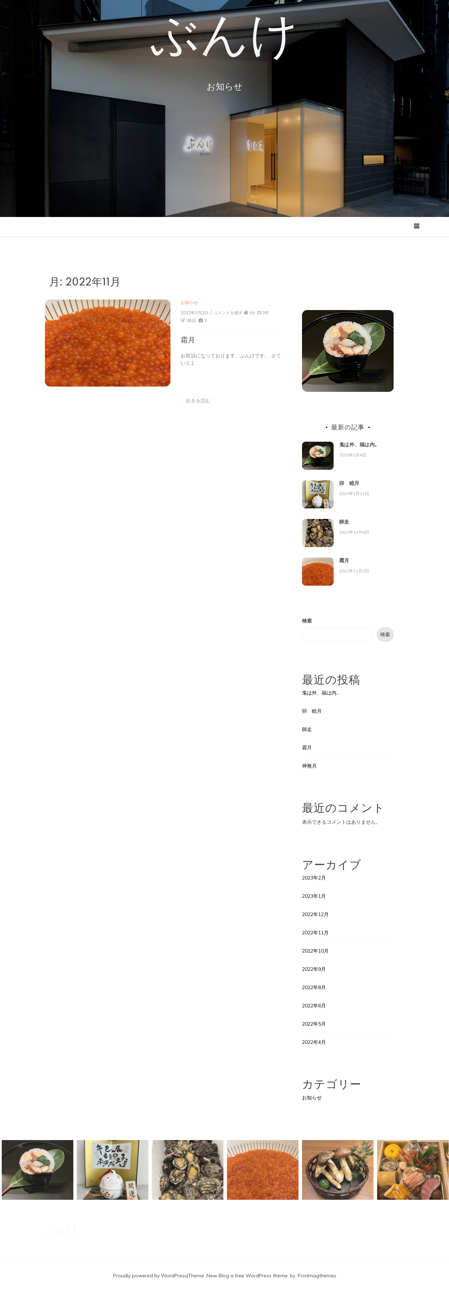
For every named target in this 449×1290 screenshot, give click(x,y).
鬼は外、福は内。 (359, 444)
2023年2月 (314, 878)
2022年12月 (315, 914)
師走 (344, 522)
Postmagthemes (317, 1275)
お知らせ (186, 302)
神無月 (309, 766)
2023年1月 (314, 896)
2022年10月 (315, 951)
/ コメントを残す (224, 313)
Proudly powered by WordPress (150, 1275)
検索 (307, 621)
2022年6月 (314, 1005)
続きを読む (195, 400)
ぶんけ (224, 36)
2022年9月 (314, 969)
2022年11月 (315, 932)
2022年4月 (314, 1042)
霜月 (185, 340)
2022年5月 (314, 1024)
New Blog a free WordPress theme (247, 1275)
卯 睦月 (349, 483)
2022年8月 (314, 987)
